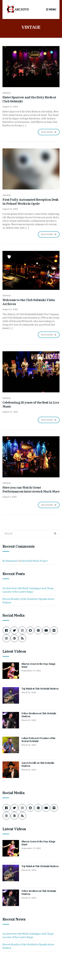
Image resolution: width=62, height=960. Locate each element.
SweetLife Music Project (34, 560)
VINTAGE (6, 93)
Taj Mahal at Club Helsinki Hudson (39, 688)
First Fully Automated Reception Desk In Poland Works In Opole (30, 202)
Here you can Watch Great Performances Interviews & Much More (30, 489)
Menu (51, 9)
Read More (48, 132)
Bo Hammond (10, 560)
